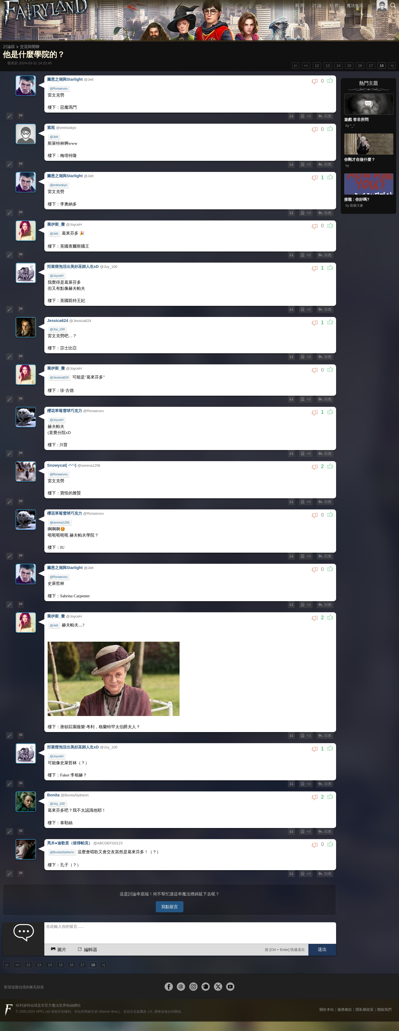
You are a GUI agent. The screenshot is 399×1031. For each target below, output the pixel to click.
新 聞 (300, 5)
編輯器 (87, 908)
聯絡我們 (384, 969)
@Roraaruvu (59, 87)
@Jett (55, 133)
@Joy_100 (58, 315)
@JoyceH (57, 264)
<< (306, 66)
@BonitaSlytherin (63, 814)
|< (295, 66)
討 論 (317, 5)
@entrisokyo (59, 179)
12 (317, 66)
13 (328, 66)
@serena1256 (60, 498)
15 (349, 66)
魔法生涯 (355, 5)
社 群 (334, 5)
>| (391, 66)
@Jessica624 (60, 361)
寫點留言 (169, 866)
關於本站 (326, 969)
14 (338, 66)
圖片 (58, 908)
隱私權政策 (364, 969)
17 (371, 66)
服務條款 (344, 969)
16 (360, 66)
